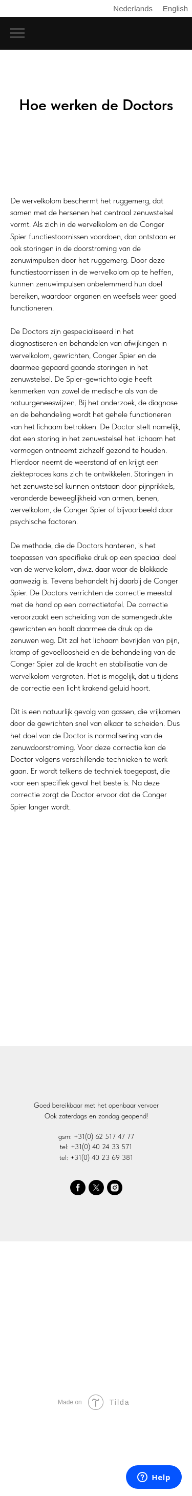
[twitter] (96, 1187)
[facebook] (78, 1187)
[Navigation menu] (17, 33)
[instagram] (114, 1187)
